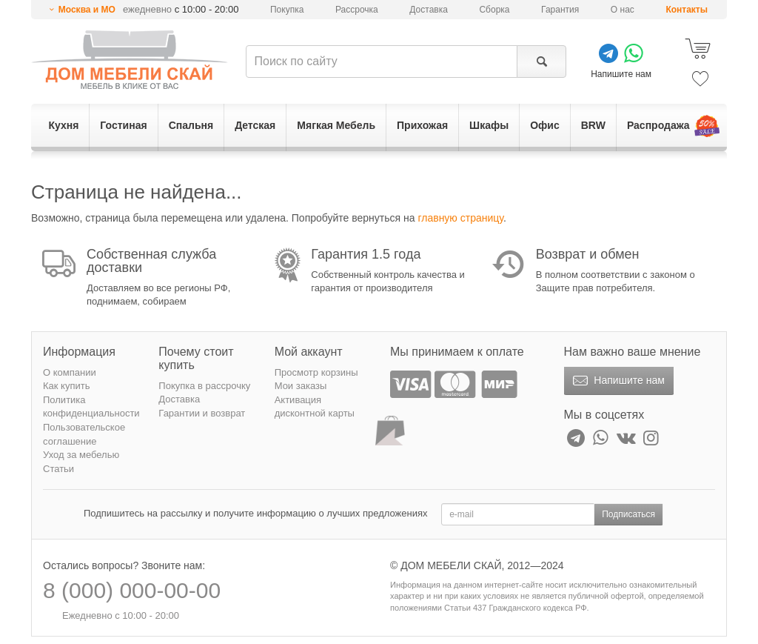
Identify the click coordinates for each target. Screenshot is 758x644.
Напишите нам (617, 381)
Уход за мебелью (81, 454)
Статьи (58, 468)
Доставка (428, 9)
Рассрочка (356, 9)
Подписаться (628, 514)
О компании (69, 372)
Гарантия (560, 9)
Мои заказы (301, 385)
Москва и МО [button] (86, 9)
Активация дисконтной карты (315, 406)
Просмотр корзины (316, 372)
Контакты (686, 9)
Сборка (494, 9)
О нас (622, 9)
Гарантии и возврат (201, 413)
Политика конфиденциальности (91, 406)
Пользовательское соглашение (84, 434)
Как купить (66, 385)
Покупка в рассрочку (204, 385)
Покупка (286, 9)
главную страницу (460, 218)
